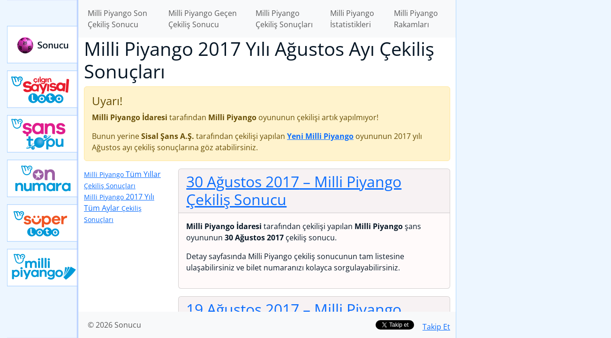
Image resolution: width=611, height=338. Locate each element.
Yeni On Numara (42, 178)
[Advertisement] (533, 148)
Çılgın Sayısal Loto (42, 89)
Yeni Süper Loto (42, 223)
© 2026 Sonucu (114, 325)
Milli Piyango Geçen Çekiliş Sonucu (202, 19)
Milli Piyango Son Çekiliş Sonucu (117, 19)
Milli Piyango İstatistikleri (352, 19)
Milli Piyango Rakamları (416, 19)
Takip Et (436, 327)
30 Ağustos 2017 (293, 190)
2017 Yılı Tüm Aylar (119, 208)
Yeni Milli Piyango (42, 267)
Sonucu (42, 44)
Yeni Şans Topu (42, 134)
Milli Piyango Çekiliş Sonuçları (284, 19)
